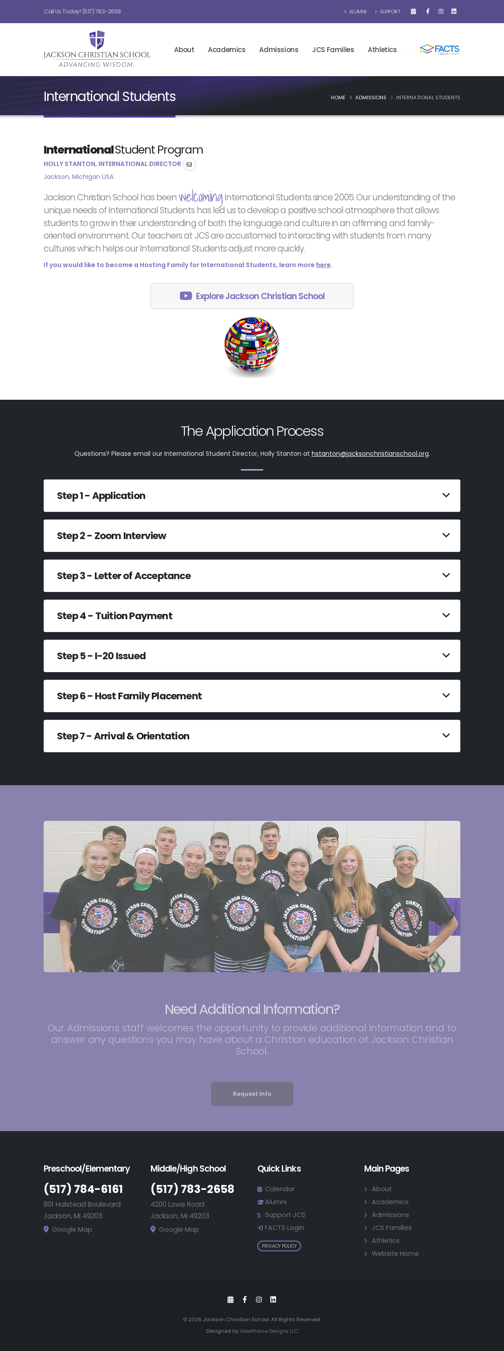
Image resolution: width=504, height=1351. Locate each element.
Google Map (72, 1229)
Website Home (397, 1253)
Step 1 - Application (101, 496)
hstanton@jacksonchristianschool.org (370, 453)
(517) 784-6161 (84, 1189)
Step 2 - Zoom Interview (112, 536)
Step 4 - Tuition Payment (114, 616)
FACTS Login (285, 1227)
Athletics (382, 49)
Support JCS (285, 1214)
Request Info (252, 1104)
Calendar (280, 1188)
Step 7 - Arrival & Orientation (123, 736)
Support (387, 11)
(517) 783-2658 (101, 11)
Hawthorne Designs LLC (269, 1331)
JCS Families (333, 49)
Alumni (355, 11)
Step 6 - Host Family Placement (129, 696)
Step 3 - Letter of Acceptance (124, 576)
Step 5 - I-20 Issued (101, 656)
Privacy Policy (279, 1246)
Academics (226, 49)
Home (338, 97)
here (323, 264)
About (184, 49)
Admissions (278, 49)
